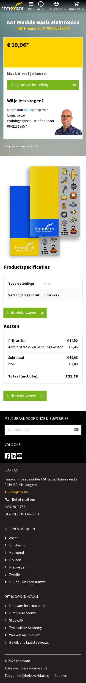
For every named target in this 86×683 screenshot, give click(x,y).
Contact (40, 5)
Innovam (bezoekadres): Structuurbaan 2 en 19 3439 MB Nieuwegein (41, 482)
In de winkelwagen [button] (25, 312)
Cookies (60, 675)
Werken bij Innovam (24, 635)
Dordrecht (17, 545)
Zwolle (14, 574)
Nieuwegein (18, 567)
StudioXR (16, 620)
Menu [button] (31, 5)
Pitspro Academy (22, 613)
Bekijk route (18, 492)
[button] (56, 5)
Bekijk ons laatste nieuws (29, 642)
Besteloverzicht (76, 5)
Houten (15, 559)
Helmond (16, 552)
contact (30, 109)
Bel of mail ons (24, 499)
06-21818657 (17, 126)
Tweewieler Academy (25, 627)
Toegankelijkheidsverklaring (27, 675)
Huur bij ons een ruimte (27, 582)
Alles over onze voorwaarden (27, 668)
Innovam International (27, 605)
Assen (13, 537)
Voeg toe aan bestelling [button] (43, 84)
